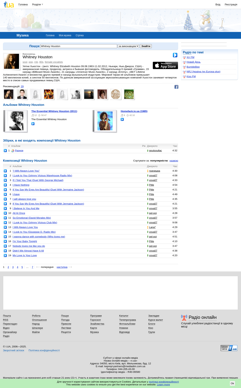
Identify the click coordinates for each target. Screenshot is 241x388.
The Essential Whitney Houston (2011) (54, 111)
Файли (36, 332)
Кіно (150, 328)
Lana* (151, 227)
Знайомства (97, 323)
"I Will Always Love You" (26, 170)
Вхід (218, 4)
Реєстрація (231, 4)
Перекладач (10, 323)
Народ (36, 323)
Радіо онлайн (203, 317)
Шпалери (37, 328)
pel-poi (152, 213)
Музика (94, 332)
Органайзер (10, 332)
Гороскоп (95, 319)
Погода (65, 319)
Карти (93, 328)
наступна (62, 267)
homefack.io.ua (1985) (134, 111)
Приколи (66, 323)
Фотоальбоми (127, 323)
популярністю (159, 160)
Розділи (36, 4)
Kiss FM (189, 76)
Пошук (65, 315)
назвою (174, 160)
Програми (96, 315)
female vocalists (54, 62)
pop (31, 62)
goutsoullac (154, 150)
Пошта (7, 315)
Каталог (123, 315)
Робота (36, 315)
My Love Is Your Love (25, 255)
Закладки (153, 315)
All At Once (19, 213)
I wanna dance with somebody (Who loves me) (39, 236)
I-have (16, 194)
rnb (36, 62)
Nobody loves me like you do (29, 246)
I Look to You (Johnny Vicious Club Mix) (35, 222)
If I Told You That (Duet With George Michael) (38, 180)
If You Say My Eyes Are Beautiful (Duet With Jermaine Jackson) (48, 189)
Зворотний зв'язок (13, 350)
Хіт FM (188, 57)
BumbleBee (191, 66)
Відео (6, 328)
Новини (123, 328)
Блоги (151, 323)
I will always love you (24, 199)
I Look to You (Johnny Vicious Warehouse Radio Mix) (42, 175)
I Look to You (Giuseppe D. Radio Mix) (34, 231)
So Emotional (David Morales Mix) (32, 217)
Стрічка (80, 35)
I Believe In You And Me (26, 208)
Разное (17, 150)
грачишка (153, 170)
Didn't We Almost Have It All (28, 250)
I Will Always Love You (25, 227)
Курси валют (155, 319)
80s (41, 62)
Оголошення (39, 319)
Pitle (150, 184)
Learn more (163, 384)
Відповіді (124, 332)
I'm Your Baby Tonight (25, 241)
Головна (23, 4)
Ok (232, 383)
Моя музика (65, 35)
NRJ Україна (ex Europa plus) (201, 71)
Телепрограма (127, 319)
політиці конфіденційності (164, 381)
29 (22, 86)
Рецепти (66, 332)
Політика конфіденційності (44, 350)
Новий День (192, 62)
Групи (151, 332)
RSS (5, 319)
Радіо (187, 52)
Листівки (66, 328)
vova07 (152, 175)
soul (25, 62)
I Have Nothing (21, 184)
